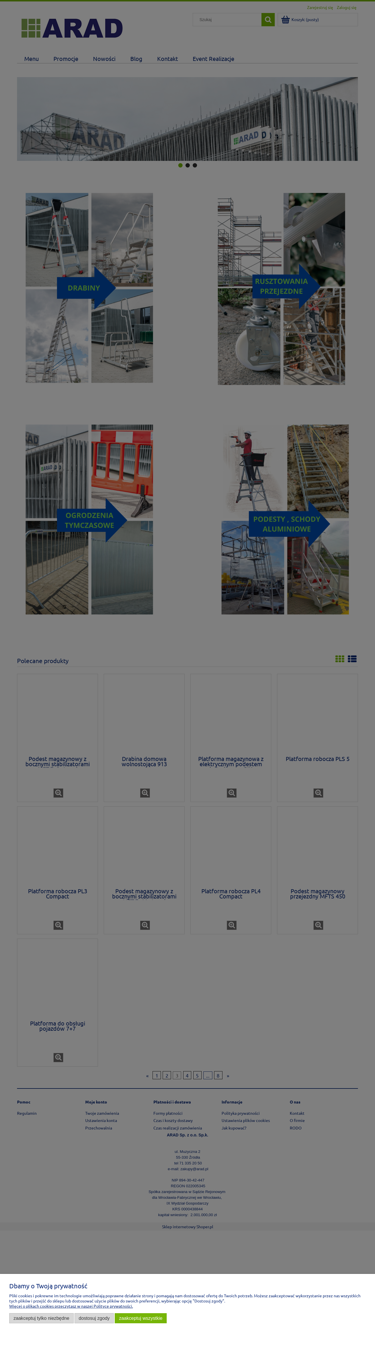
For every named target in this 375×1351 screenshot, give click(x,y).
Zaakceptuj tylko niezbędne (41, 1318)
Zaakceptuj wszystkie (140, 1318)
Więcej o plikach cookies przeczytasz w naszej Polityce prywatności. (71, 1306)
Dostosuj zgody (94, 1318)
